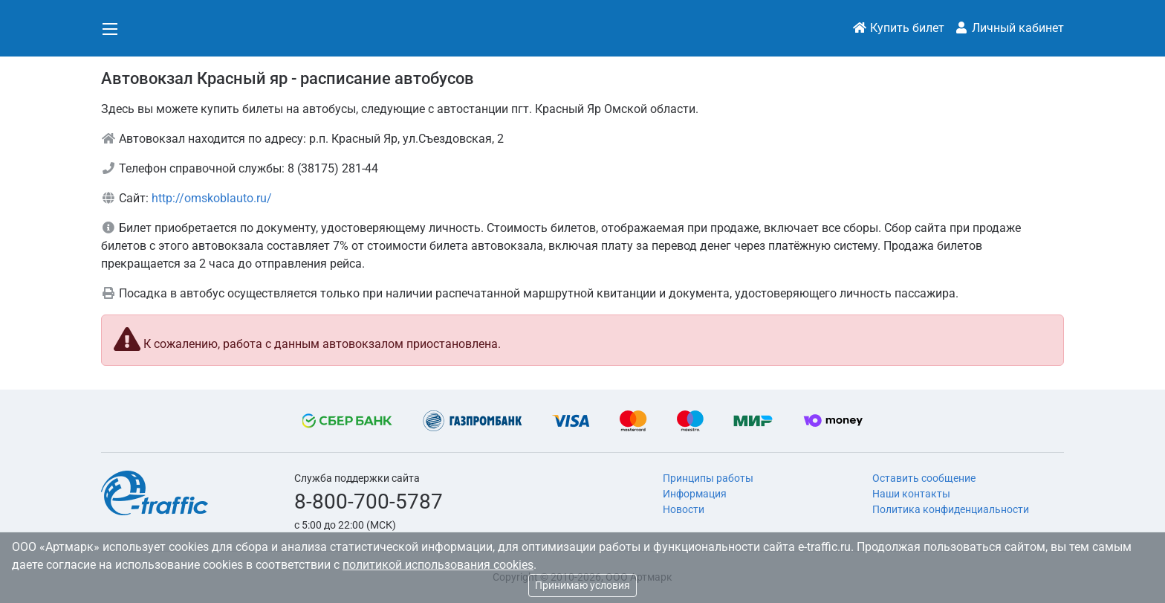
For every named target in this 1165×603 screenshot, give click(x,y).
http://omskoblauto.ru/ (212, 198)
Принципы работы (708, 478)
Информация (695, 494)
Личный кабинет (1009, 28)
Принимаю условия (582, 585)
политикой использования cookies (438, 565)
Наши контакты (911, 494)
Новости (683, 509)
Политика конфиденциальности (950, 509)
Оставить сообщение (924, 478)
